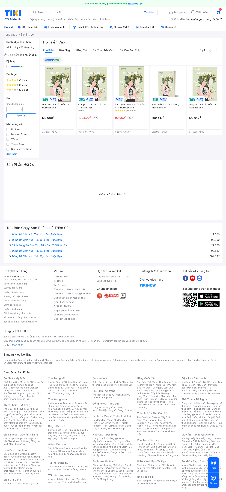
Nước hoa (15, 470)
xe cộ (51, 19)
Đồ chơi (35, 382)
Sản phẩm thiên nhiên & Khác (21, 463)
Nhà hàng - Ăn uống (154, 449)
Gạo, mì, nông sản (20, 417)
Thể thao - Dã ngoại (151, 387)
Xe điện (167, 465)
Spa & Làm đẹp (158, 447)
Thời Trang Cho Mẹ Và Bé (16, 382)
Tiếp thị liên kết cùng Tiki (67, 310)
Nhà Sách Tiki (145, 476)
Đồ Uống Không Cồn (110, 476)
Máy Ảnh (208, 455)
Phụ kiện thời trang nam (111, 396)
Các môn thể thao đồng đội (201, 417)
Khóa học (164, 444)
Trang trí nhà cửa (101, 438)
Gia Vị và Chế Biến (107, 470)
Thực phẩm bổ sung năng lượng (202, 424)
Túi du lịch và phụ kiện (110, 382)
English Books (154, 483)
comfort (206, 360)
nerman (152, 360)
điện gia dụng (38, 19)
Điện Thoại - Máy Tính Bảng (21, 434)
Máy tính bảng (17, 444)
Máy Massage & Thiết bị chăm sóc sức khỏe (24, 461)
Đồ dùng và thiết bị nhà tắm (113, 447)
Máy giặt (191, 387)
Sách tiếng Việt (144, 480)
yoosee (181, 360)
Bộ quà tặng (107, 479)
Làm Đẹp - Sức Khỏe (16, 450)
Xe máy (146, 468)
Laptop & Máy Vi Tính (161, 399)
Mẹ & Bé (156, 393)
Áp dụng (21, 115)
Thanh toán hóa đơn (147, 444)
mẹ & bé (61, 19)
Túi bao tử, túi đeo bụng (75, 482)
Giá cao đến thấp (130, 50)
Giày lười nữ (74, 435)
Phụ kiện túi (80, 469)
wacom (162, 360)
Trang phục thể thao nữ (193, 403)
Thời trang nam (57, 399)
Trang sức (98, 407)
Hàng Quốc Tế (145, 378)
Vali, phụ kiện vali (123, 385)
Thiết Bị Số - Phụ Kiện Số (152, 413)
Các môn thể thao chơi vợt (201, 418)
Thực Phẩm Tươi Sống (17, 404)
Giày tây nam (70, 448)
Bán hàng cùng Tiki (106, 281)
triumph (124, 360)
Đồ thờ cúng (104, 452)
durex (74, 360)
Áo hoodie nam (62, 409)
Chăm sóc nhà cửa (22, 428)
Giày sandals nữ (65, 432)
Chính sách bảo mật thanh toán (69, 289)
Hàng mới (81, 50)
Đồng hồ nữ (110, 407)
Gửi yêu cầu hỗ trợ (13, 288)
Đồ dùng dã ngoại (202, 406)
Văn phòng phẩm (162, 480)
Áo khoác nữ (72, 385)
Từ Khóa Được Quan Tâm (197, 461)
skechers (107, 360)
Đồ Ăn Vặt (104, 473)
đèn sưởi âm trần (196, 485)
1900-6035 (18, 276)
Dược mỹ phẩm (31, 473)
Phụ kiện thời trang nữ (103, 394)
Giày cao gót (54, 430)
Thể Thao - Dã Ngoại (194, 399)
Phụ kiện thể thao (201, 409)
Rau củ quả (14, 411)
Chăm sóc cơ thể (18, 459)
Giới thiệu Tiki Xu (62, 306)
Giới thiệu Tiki (61, 276)
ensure (66, 360)
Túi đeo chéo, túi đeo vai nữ (62, 466)
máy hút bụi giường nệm (200, 478)
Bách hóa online (152, 396)
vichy (36, 363)
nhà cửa (86, 19)
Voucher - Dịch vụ (148, 440)
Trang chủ (180, 12)
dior (15, 360)
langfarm (18, 363)
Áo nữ (51, 382)
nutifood (134, 360)
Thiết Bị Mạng (110, 425)
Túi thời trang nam (59, 475)
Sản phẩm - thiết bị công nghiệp (157, 400)
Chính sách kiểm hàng (15, 300)
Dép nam (64, 451)
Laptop (121, 428)
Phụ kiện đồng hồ (107, 410)
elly (93, 360)
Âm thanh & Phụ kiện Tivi (194, 382)
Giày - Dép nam (57, 444)
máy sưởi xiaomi (204, 476)
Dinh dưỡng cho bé (19, 390)
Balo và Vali (100, 378)
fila (42, 363)
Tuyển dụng (60, 285)
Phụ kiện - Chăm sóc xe (149, 465)
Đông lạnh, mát (25, 414)
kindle (144, 360)
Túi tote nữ (66, 469)
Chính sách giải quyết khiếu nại (69, 297)
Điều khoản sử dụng (64, 302)
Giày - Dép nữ (56, 426)
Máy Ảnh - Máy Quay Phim (198, 434)
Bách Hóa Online (103, 461)
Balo (95, 382)
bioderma (84, 360)
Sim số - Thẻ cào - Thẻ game (163, 455)
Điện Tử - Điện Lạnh (194, 378)
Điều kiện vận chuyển (64, 319)
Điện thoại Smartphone (15, 438)
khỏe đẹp (73, 19)
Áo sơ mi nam (68, 406)
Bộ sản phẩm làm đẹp (22, 472)
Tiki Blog (58, 281)
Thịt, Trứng (19, 409)
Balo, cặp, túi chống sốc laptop (113, 383)
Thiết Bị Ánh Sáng (201, 441)
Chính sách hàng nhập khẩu (18, 313)
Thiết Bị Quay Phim (199, 452)
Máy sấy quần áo (197, 393)
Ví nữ (80, 466)
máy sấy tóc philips (203, 468)
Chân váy (69, 387)
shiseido (8, 363)
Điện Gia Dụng (12, 479)
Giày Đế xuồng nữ (68, 438)
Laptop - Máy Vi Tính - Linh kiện (112, 416)
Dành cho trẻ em (18, 423)
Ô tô (154, 468)
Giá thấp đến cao (103, 50)
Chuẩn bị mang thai (19, 399)
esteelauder (25, 360)
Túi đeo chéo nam (66, 479)
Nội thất (107, 444)
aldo (116, 360)
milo (98, 360)
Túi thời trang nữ (58, 462)
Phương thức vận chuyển (16, 296)
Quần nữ (69, 382)
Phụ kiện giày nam (63, 454)
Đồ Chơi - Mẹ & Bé (15, 378)
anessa (171, 360)
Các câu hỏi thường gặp (16, 283)
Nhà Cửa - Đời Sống (105, 434)
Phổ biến (48, 50)
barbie (49, 360)
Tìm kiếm (149, 12)
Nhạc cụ (116, 452)
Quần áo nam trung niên (66, 417)
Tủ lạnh (191, 385)
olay (189, 360)
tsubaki (49, 363)
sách (95, 19)
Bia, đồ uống (15, 420)
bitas (214, 360)
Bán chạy (64, 50)
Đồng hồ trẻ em (125, 410)
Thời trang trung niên (64, 393)
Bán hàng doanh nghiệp (66, 314)
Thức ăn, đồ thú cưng (19, 425)
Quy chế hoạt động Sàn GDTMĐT (114, 276)
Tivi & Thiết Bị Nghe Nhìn (155, 403)
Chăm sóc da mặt (13, 454)
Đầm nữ (59, 382)
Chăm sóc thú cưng (102, 465)
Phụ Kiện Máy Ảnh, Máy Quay (196, 438)
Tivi (189, 390)
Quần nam (68, 403)
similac (196, 360)
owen (58, 360)
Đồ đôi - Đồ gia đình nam (70, 411)
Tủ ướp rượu (214, 393)
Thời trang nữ (56, 378)
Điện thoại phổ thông (19, 441)
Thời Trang (164, 382)
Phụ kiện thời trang (104, 390)
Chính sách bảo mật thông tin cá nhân (73, 293)
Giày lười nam (55, 448)
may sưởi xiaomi (197, 473)
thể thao (105, 19)
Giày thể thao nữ (207, 423)
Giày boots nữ (60, 435)
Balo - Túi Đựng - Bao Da (200, 447)
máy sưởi (186, 465)
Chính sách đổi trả (13, 304)
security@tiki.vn (28, 321)
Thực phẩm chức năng (20, 456)
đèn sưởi (196, 465)
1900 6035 (17, 345)
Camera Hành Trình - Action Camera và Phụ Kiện (201, 444)
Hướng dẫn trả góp (13, 309)
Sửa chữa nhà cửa (107, 441)
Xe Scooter (164, 468)
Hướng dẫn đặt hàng (14, 292)
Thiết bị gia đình (31, 483)
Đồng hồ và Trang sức (106, 403)
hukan (28, 363)
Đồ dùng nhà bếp (12, 483)
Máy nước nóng (201, 390)
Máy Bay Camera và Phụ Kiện (201, 454)
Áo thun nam (54, 403)
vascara (8, 360)
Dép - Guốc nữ (70, 430)
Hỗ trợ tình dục (29, 470)
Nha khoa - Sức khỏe (155, 452)
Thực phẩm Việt (30, 411)
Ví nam (51, 479)
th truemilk (39, 360)
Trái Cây (8, 409)
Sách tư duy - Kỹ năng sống (20, 47)
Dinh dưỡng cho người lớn (22, 393)
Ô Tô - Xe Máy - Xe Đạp (151, 461)
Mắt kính (120, 394)
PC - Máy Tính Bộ (106, 428)
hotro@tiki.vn (30, 317)
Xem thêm (13, 154)
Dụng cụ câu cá (196, 414)
